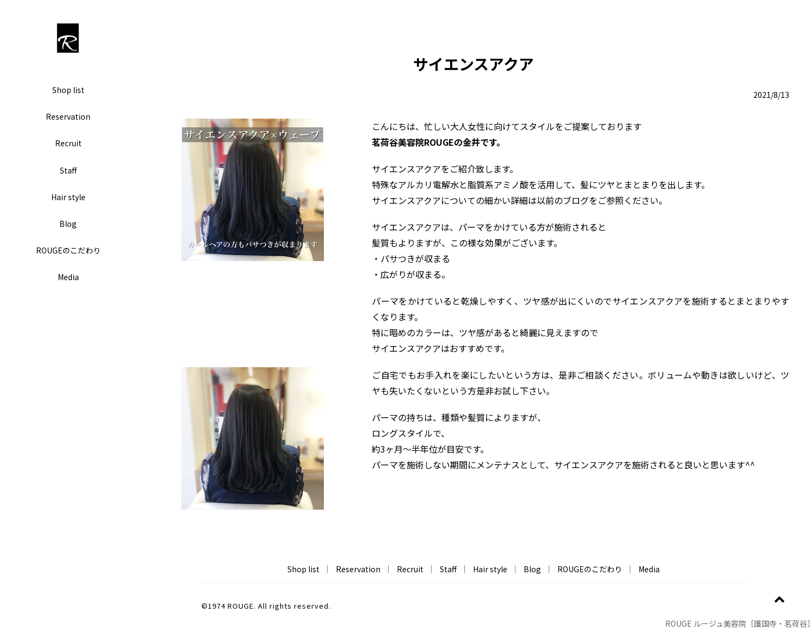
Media (68, 276)
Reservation (68, 116)
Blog (68, 223)
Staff (68, 170)
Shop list (68, 89)
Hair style (68, 196)
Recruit (68, 143)
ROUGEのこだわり (68, 250)
